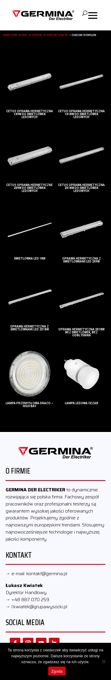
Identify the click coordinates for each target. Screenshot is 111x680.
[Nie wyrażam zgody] (104, 661)
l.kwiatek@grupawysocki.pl (39, 606)
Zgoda (56, 671)
